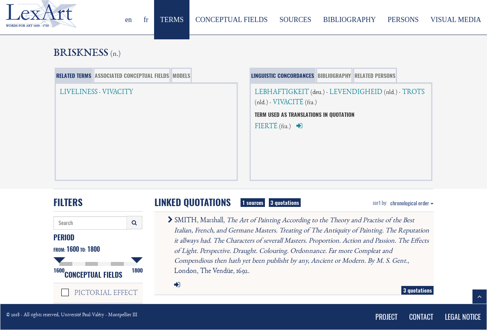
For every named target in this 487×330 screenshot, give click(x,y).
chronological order (412, 203)
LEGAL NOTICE (463, 317)
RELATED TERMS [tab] (73, 75)
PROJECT (386, 317)
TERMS (172, 20)
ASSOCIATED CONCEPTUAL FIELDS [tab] (132, 75)
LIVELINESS (78, 92)
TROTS (413, 92)
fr (145, 20)
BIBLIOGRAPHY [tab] (334, 75)
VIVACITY (117, 92)
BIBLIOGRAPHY (349, 20)
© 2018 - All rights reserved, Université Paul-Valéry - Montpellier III (71, 315)
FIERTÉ (266, 126)
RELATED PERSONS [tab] (375, 75)
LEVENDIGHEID (355, 92)
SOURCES (295, 20)
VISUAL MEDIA (455, 20)
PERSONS (403, 20)
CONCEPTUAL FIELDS (231, 20)
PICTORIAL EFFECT (106, 293)
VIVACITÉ (288, 102)
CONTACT (421, 317)
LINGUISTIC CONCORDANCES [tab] (282, 75)
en (128, 20)
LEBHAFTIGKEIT (282, 92)
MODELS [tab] (181, 75)
